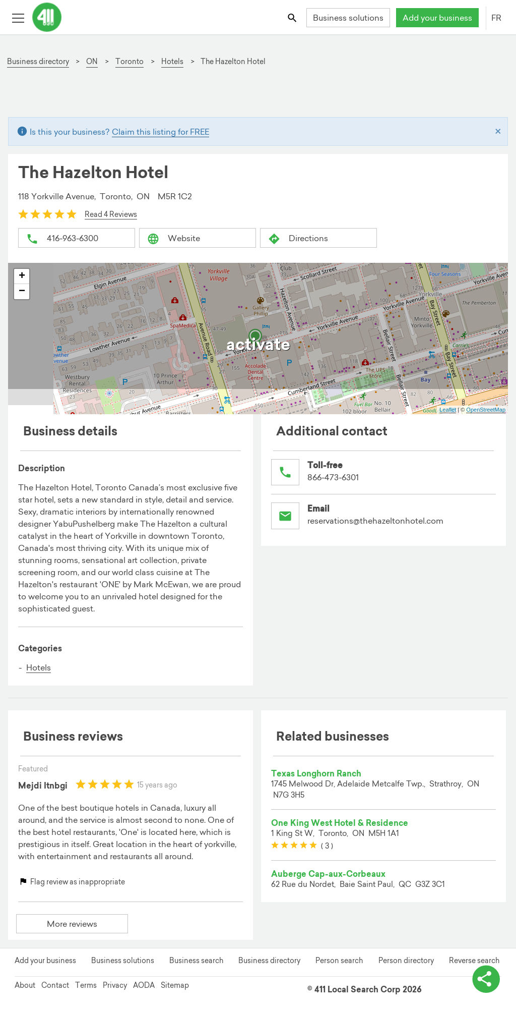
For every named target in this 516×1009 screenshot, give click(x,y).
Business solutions (348, 18)
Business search (196, 960)
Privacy (115, 985)
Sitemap (175, 985)
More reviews (72, 924)
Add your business (437, 18)
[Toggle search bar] (293, 17)
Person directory (406, 960)
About (25, 985)
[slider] (47, 214)
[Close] (498, 132)
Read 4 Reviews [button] (111, 214)
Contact (55, 985)
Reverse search (474, 960)
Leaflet (447, 410)
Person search (339, 960)
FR (496, 18)
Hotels (38, 667)
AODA (144, 985)
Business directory (269, 960)
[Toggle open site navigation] (18, 17)
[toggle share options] (486, 979)
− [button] (22, 291)
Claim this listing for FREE (160, 132)
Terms (86, 985)
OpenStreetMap (485, 410)
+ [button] (22, 276)
